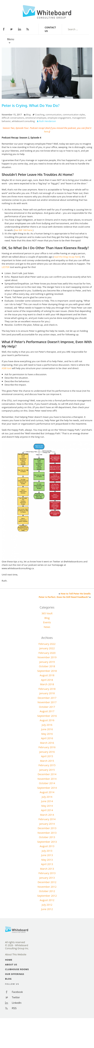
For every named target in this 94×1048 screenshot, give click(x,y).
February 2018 (47, 688)
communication (54, 114)
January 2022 (47, 648)
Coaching (39, 114)
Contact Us (50, 29)
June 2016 (47, 729)
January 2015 (47, 769)
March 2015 (47, 760)
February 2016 (47, 747)
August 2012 (47, 900)
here (46, 131)
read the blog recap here (67, 256)
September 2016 (47, 715)
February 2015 (47, 765)
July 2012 (47, 904)
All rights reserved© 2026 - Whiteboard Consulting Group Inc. (17, 945)
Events (47, 622)
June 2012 (47, 909)
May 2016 (47, 733)
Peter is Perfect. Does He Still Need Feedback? (64, 596)
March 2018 (47, 684)
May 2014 (47, 805)
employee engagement (59, 117)
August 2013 (47, 846)
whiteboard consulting (23, 121)
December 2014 (47, 774)
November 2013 (47, 832)
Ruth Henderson (47, 121)
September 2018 (47, 670)
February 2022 (47, 643)
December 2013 (47, 828)
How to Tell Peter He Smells (76, 593)
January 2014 (47, 823)
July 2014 (47, 796)
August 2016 (47, 720)
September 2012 (47, 895)
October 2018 (47, 666)
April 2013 (47, 864)
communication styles (74, 114)
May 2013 (47, 859)
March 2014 (47, 814)
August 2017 (47, 711)
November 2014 (47, 778)
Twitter (11, 29)
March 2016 (47, 742)
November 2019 (47, 657)
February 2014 (47, 819)
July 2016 (47, 724)
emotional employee (35, 117)
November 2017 (47, 702)
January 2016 (47, 751)
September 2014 (47, 787)
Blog (28, 114)
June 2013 (47, 855)
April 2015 (47, 756)
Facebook (3, 29)
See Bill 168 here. (24, 230)
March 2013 (47, 868)
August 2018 (47, 675)
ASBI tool (6, 368)
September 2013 (47, 841)
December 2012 (47, 882)
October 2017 (47, 706)
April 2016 (47, 738)
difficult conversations (13, 117)
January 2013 (47, 877)
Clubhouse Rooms (17, 969)
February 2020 (47, 652)
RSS (27, 29)
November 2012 (47, 886)
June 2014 (47, 801)
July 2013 (47, 850)
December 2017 (47, 697)
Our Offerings (14, 974)
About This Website (15, 954)
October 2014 (47, 783)
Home (8, 959)
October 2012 (47, 891)
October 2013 (47, 837)
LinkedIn (19, 29)
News (47, 627)
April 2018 (47, 679)
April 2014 (47, 810)
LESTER (5, 267)
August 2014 (47, 792)
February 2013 (47, 873)
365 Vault (46, 613)
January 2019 (47, 661)
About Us (11, 964)
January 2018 (47, 693)
